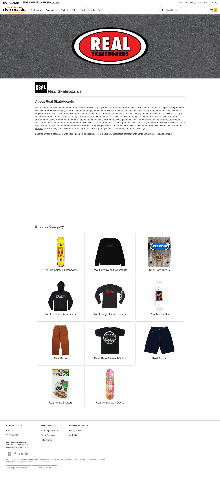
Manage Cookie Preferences (18, 467)
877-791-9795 (11, 2)
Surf (83, 10)
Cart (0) (214, 2)
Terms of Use (49, 459)
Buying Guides (196, 2)
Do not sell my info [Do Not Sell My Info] (44, 467)
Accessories (51, 10)
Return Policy (17, 459)
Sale (100, 10)
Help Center (46, 439)
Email (8, 429)
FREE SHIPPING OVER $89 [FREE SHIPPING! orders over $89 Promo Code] (40, 2)
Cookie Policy (72, 459)
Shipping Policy (29, 459)
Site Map (39, 459)
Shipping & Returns (49, 429)
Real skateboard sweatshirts (145, 119)
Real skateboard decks (46, 110)
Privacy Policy (60, 459)
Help (206, 2)
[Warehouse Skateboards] (16, 10)
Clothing (64, 10)
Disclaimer (82, 459)
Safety (75, 10)
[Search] (181, 10)
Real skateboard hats (50, 125)
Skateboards (37, 10)
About (8, 459)
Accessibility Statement (96, 459)
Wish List (183, 2)
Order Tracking (47, 434)
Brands (91, 10)
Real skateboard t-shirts (90, 116)
